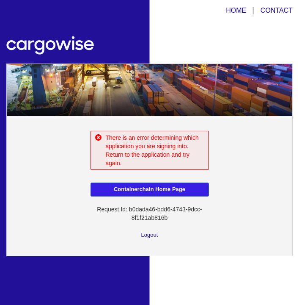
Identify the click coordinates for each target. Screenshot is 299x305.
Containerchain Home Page (149, 189)
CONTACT (277, 10)
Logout (149, 235)
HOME (236, 10)
